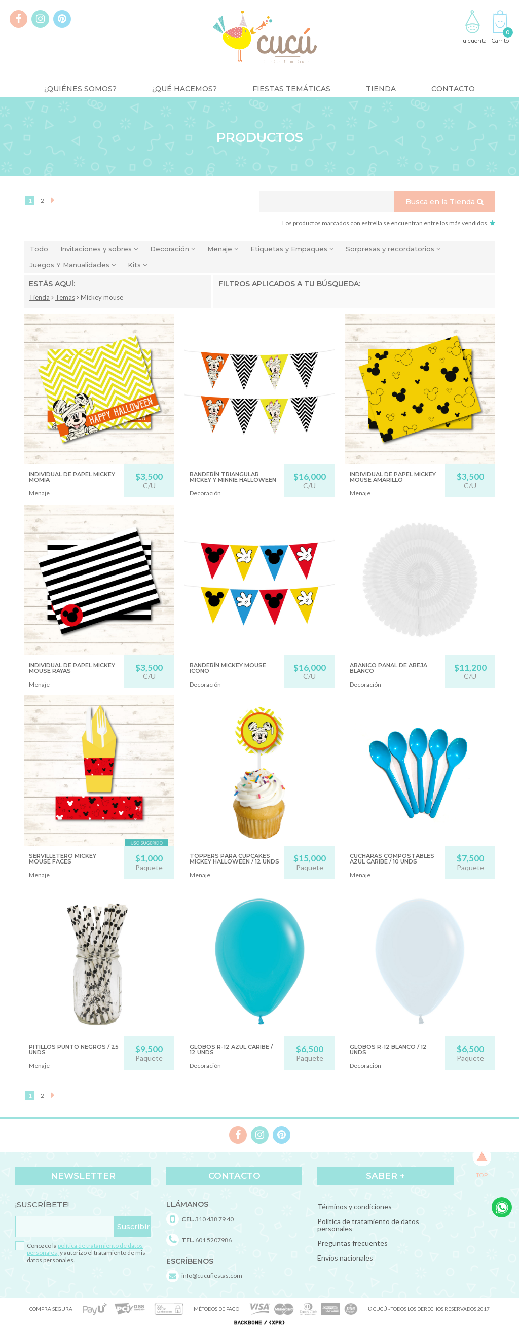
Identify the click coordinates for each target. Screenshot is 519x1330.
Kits (137, 265)
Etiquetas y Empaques (291, 249)
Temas (65, 297)
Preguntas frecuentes (352, 1243)
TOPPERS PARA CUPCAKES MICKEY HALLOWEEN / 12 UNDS (234, 858)
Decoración (172, 249)
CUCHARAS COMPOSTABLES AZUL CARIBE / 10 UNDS (392, 858)
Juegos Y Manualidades (73, 265)
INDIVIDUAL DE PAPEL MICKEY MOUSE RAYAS (72, 668)
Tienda (381, 88)
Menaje (222, 249)
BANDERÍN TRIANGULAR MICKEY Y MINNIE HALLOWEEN (233, 477)
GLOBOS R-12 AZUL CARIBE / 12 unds (231, 1049)
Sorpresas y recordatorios (393, 249)
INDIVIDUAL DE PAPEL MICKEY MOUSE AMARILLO (393, 477)
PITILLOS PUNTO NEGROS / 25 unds (74, 1049)
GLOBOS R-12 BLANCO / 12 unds (388, 1049)
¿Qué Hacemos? (184, 88)
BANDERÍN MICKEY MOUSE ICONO (228, 668)
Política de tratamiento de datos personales (368, 1225)
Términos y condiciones (354, 1206)
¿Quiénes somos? (80, 88)
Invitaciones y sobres (99, 249)
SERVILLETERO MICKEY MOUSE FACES (62, 858)
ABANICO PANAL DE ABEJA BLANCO (388, 668)
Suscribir (133, 1226)
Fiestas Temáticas (291, 88)
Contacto (453, 88)
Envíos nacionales (345, 1257)
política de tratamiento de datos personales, (85, 1249)
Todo (39, 249)
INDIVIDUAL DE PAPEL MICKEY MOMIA (72, 477)
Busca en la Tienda (444, 201)
